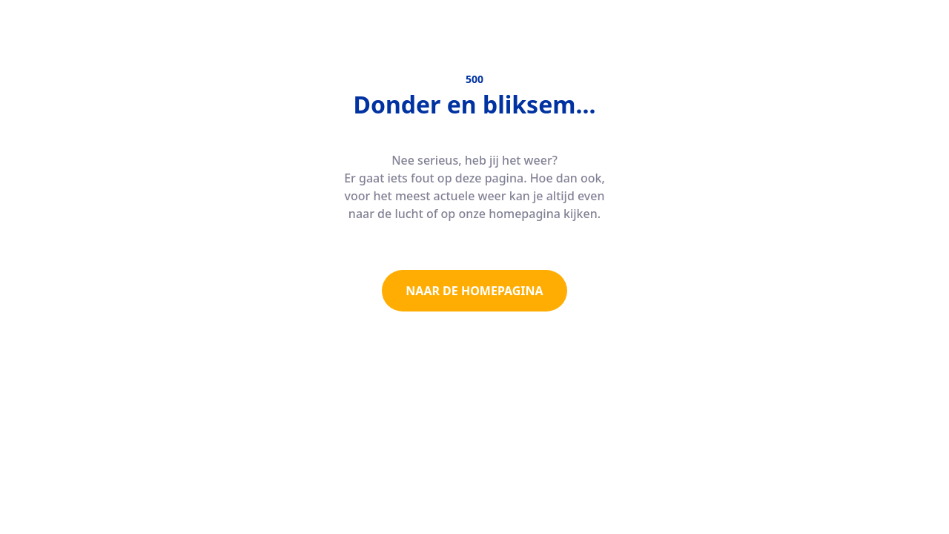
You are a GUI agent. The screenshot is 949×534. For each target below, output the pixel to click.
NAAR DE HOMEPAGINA (474, 291)
